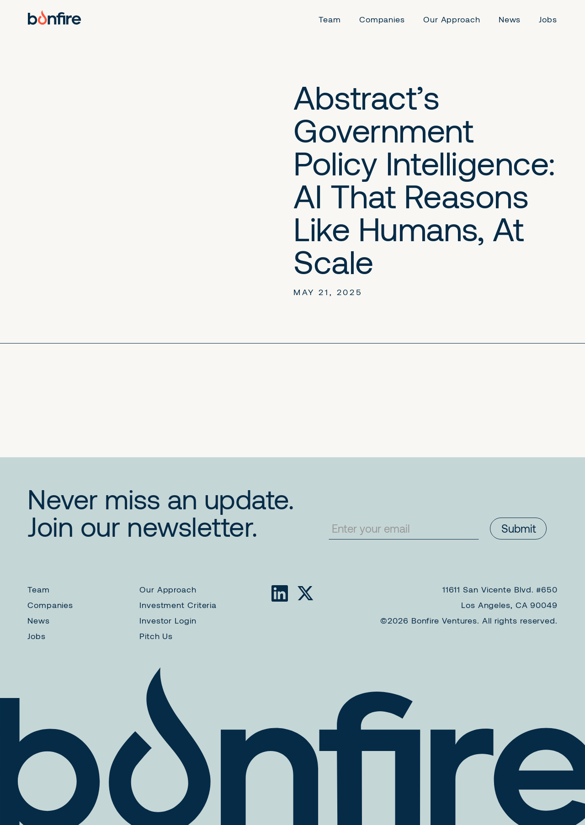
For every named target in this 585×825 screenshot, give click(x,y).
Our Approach (168, 589)
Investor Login (168, 620)
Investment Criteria (178, 605)
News (38, 620)
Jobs (36, 636)
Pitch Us (156, 636)
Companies (50, 605)
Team (38, 589)
